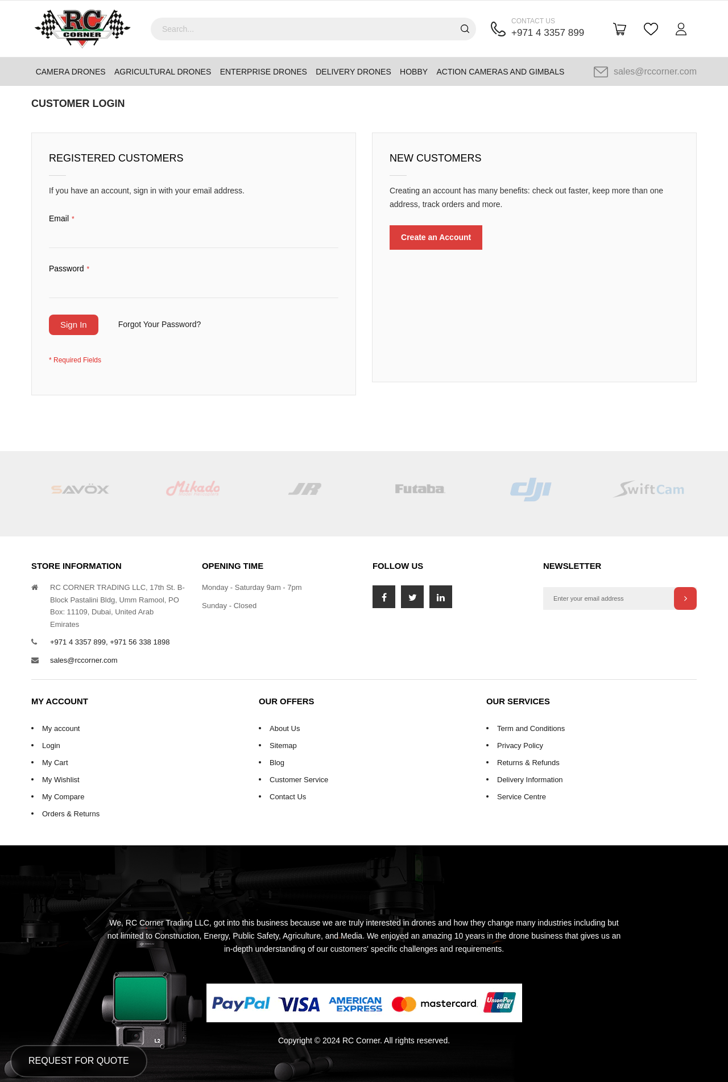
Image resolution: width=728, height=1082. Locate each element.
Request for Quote (78, 1061)
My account (61, 728)
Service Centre (521, 796)
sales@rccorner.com (645, 71)
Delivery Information (530, 779)
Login (51, 745)
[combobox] (313, 29)
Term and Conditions (531, 728)
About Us (285, 728)
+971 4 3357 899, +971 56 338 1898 (109, 642)
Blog (277, 762)
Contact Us (288, 796)
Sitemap (283, 745)
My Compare (63, 796)
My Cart (55, 762)
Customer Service (299, 779)
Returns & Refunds (528, 762)
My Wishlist (61, 779)
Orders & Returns (71, 814)
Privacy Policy (520, 745)
